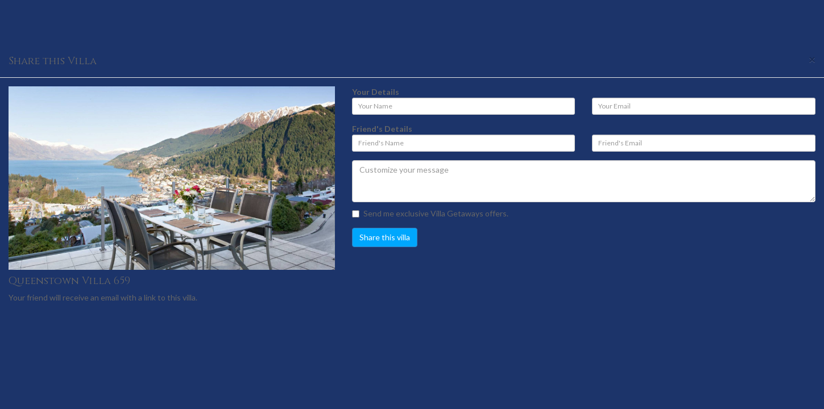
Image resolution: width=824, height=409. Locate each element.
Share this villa (384, 237)
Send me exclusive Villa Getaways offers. (430, 213)
